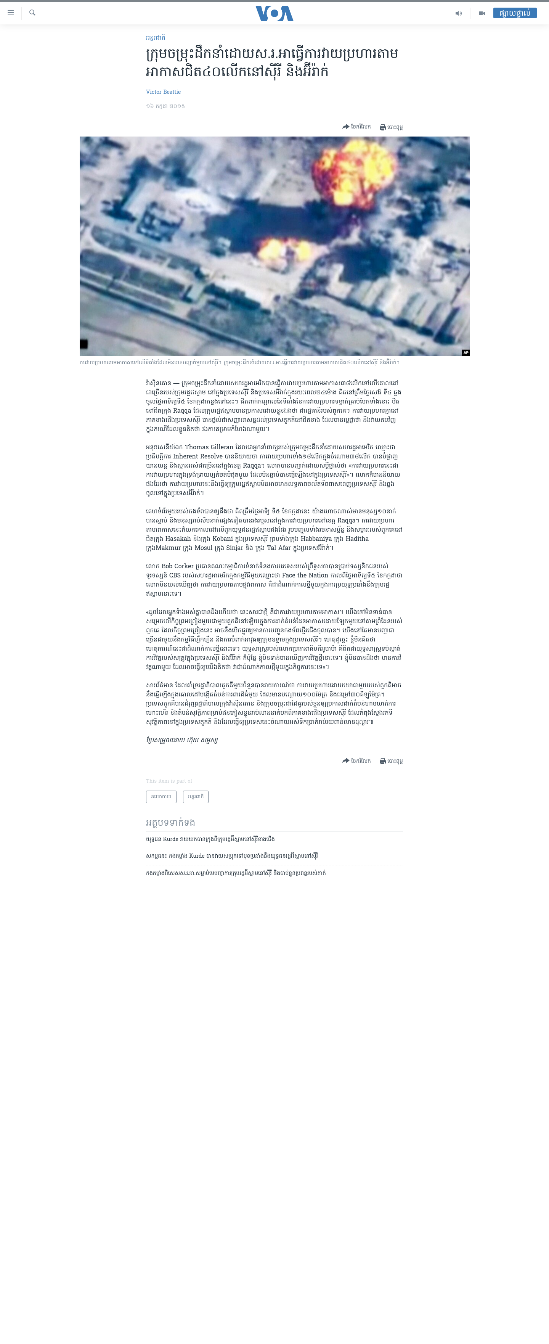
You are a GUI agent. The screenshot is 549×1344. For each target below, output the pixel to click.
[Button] (356, 127)
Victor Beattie (163, 92)
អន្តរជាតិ (155, 38)
